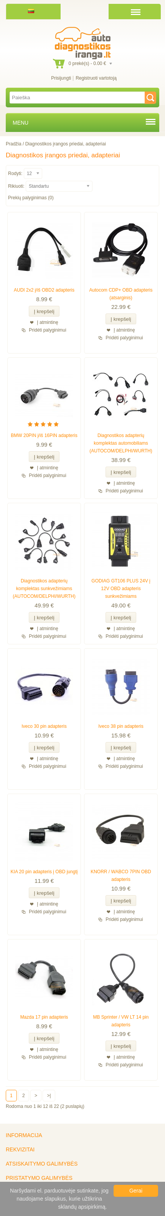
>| (49, 1095)
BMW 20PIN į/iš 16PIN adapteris (44, 435)
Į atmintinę (47, 322)
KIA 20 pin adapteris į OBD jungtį (44, 871)
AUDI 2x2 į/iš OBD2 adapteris (44, 290)
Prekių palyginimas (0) (31, 197)
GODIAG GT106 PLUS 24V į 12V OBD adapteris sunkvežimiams (120, 588)
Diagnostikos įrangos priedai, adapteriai (65, 144)
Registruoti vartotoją (96, 78)
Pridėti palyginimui (47, 330)
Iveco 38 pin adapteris (120, 726)
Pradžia (13, 144)
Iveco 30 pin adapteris (43, 726)
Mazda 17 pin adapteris (44, 1017)
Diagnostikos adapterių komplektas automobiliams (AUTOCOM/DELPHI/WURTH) (120, 443)
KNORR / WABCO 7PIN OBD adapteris (121, 875)
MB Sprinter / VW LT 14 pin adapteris (121, 1021)
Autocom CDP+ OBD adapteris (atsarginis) (120, 293)
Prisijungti (61, 78)
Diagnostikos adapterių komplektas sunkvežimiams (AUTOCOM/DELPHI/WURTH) (44, 588)
